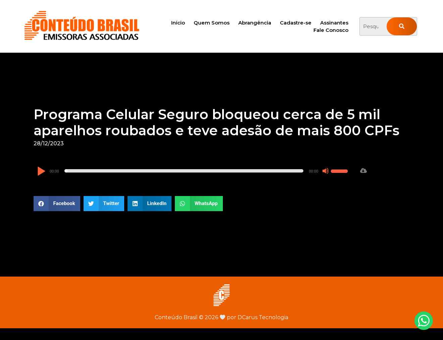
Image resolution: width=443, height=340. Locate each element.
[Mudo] (325, 170)
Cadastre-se (295, 22)
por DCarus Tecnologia (254, 317)
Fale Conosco (330, 30)
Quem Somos (212, 22)
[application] (193, 171)
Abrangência (254, 22)
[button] (57, 203)
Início (178, 22)
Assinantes (334, 22)
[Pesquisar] (402, 26)
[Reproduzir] (41, 172)
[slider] (184, 171)
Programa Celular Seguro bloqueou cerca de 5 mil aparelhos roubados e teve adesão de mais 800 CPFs (216, 122)
